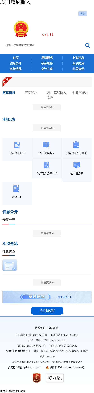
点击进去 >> (65, 297)
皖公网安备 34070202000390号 (65, 367)
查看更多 (47, 107)
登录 (83, 13)
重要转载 (31, 92)
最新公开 (8, 220)
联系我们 (40, 327)
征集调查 (8, 251)
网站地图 (53, 327)
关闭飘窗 (47, 310)
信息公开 (10, 212)
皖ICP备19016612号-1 (18, 351)
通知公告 (8, 119)
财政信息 (8, 92)
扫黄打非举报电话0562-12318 (24, 367)
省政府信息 (80, 92)
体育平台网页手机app (12, 391)
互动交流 (10, 243)
